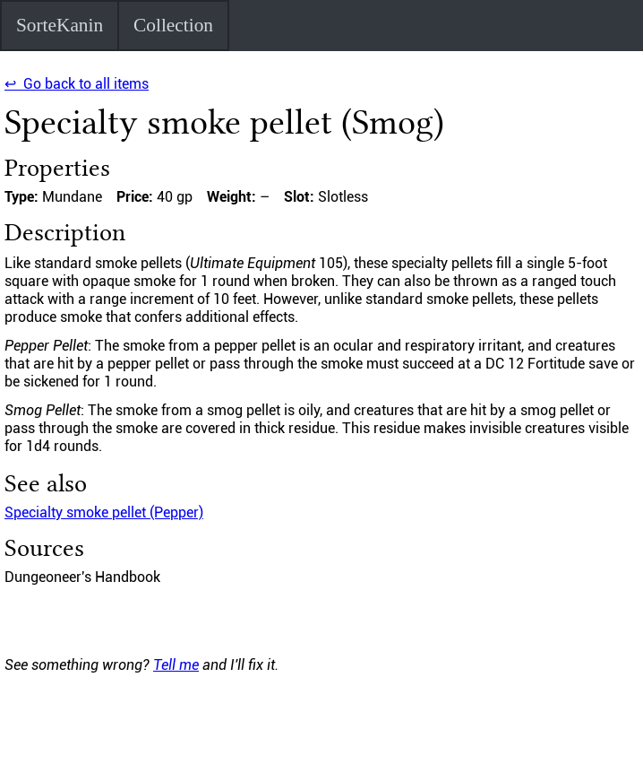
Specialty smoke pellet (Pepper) (103, 512)
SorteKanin (59, 25)
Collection (173, 25)
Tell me (176, 664)
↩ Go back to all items (76, 83)
